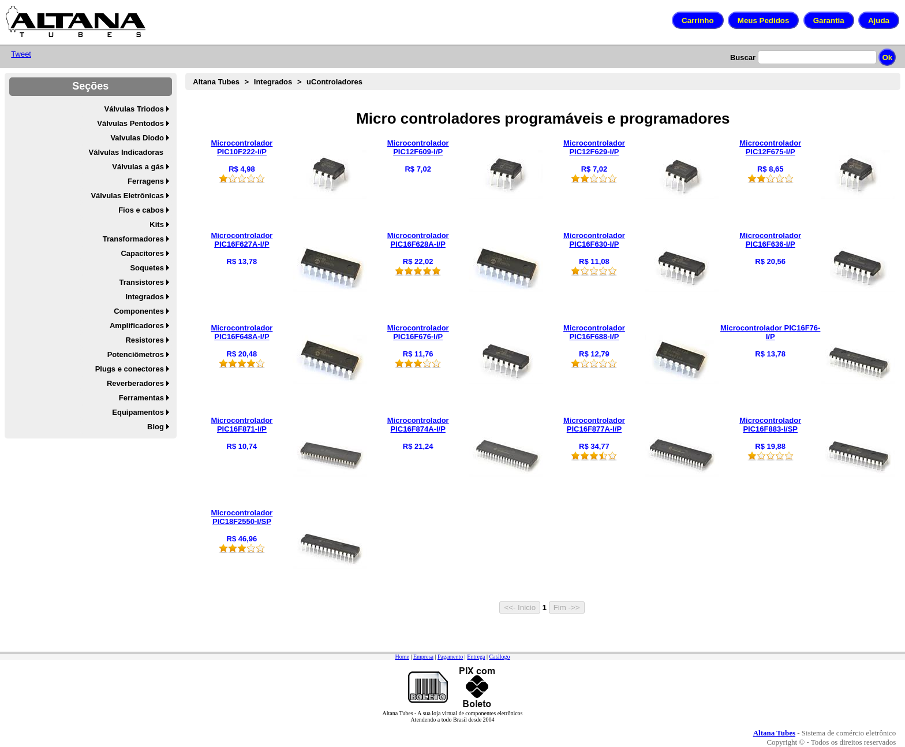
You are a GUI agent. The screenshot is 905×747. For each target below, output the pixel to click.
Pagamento (450, 656)
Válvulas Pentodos (130, 123)
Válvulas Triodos (134, 109)
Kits (156, 224)
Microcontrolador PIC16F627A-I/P (241, 239)
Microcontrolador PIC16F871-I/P (241, 424)
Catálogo (499, 656)
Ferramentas (141, 397)
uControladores (334, 81)
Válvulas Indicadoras (126, 152)
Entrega (476, 656)
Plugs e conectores (129, 369)
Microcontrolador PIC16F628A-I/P (418, 239)
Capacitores (142, 253)
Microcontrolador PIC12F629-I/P (594, 147)
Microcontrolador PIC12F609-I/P (418, 147)
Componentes (139, 311)
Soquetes (147, 267)
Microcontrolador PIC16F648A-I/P (241, 332)
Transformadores (133, 239)
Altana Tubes (216, 81)
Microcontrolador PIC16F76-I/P (770, 332)
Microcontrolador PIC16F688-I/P (594, 332)
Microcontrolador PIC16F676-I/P (418, 332)
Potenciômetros (135, 354)
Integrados (144, 296)
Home (402, 656)
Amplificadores (137, 325)
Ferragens (146, 181)
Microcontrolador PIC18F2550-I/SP (241, 517)
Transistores (141, 282)
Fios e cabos (141, 210)
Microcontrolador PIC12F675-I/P (770, 147)
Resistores (144, 340)
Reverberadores (135, 383)
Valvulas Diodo (136, 137)
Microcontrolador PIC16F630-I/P (594, 239)
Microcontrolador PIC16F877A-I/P (594, 424)
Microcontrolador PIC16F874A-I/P (418, 424)
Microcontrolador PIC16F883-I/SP (770, 424)
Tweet (21, 54)
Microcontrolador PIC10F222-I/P (241, 147)
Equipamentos (138, 412)
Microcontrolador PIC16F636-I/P (770, 239)
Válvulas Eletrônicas (127, 195)
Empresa (423, 656)
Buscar (743, 57)
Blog (155, 426)
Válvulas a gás (138, 166)
